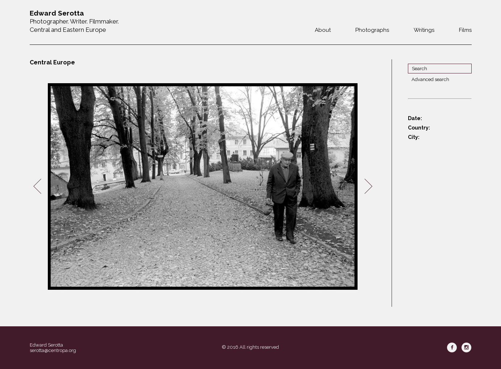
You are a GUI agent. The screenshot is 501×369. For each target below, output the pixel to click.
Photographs (372, 30)
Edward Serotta (46, 345)
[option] (203, 186)
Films (465, 30)
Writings (424, 30)
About (323, 30)
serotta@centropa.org (53, 350)
